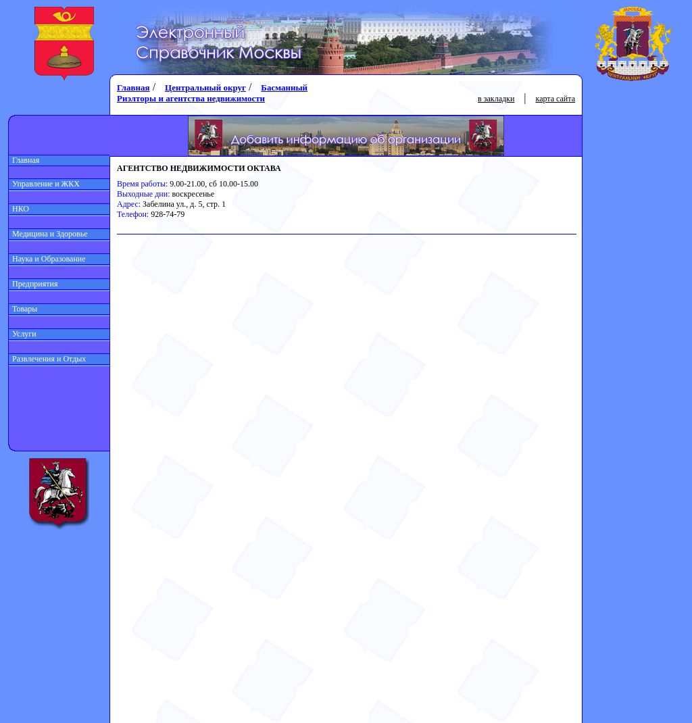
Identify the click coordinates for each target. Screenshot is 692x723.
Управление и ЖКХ (44, 184)
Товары (23, 309)
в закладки (496, 98)
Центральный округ (205, 87)
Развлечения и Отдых (47, 359)
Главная (24, 160)
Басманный (284, 87)
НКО (19, 209)
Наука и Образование (47, 259)
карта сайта (555, 98)
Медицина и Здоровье (48, 234)
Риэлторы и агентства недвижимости (191, 98)
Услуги (22, 334)
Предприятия (33, 284)
